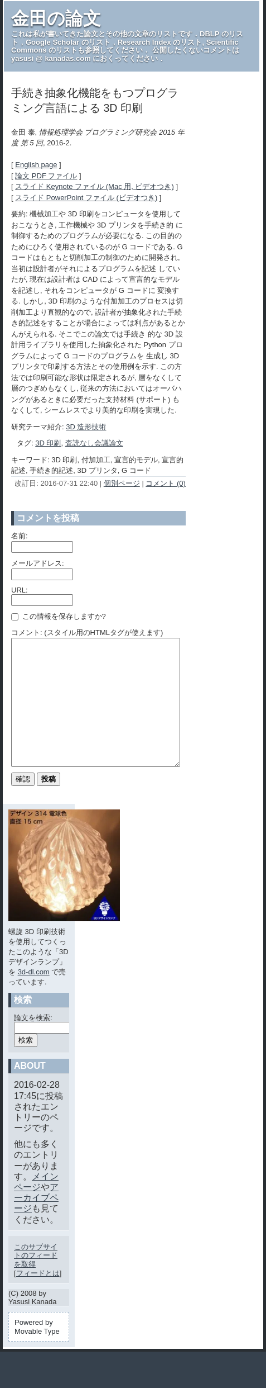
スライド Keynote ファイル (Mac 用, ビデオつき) (94, 186)
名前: (19, 536)
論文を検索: (33, 1043)
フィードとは (38, 1298)
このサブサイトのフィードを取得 (35, 1281)
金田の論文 (56, 18)
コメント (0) (166, 483)
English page (36, 164)
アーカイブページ (36, 1222)
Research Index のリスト (160, 42)
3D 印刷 (48, 443)
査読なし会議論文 (94, 443)
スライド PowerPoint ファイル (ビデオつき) (86, 197)
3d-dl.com (34, 997)
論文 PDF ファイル (46, 176)
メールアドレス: (37, 563)
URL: (19, 590)
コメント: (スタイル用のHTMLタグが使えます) (87, 632)
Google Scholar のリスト (68, 42)
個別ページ (122, 483)
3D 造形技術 (86, 427)
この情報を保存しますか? (58, 616)
